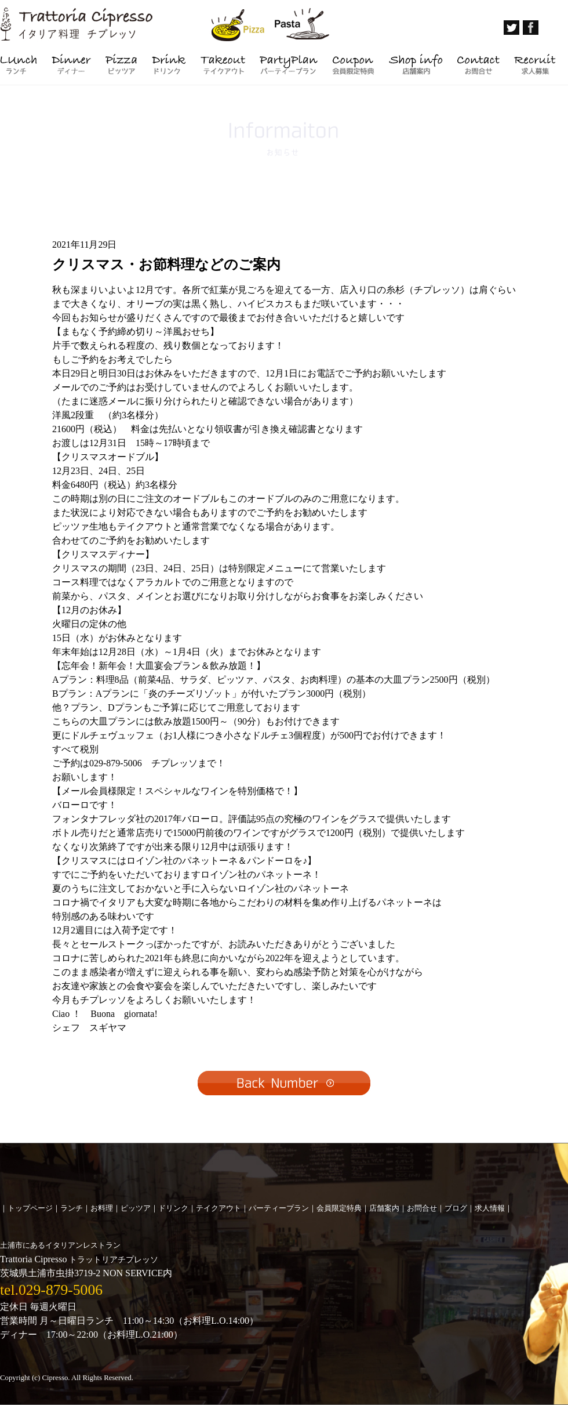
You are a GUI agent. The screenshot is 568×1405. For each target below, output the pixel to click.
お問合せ (422, 1208)
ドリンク (173, 1208)
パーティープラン (279, 1208)
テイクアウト (218, 1208)
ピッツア (136, 1208)
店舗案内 (384, 1208)
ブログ (456, 1208)
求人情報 (490, 1208)
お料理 (101, 1208)
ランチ (71, 1208)
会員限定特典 (339, 1208)
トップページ (30, 1208)
